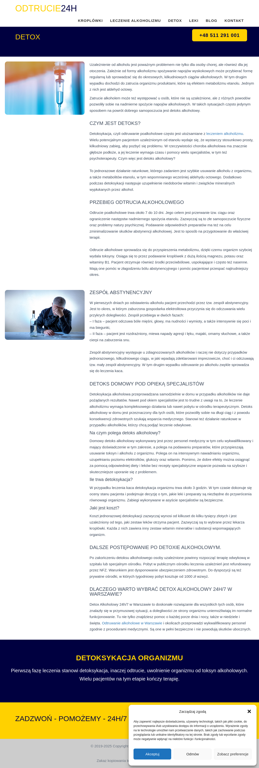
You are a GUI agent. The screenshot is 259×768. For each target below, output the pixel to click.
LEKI (193, 20)
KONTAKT (234, 20)
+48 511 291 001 (219, 35)
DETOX (175, 20)
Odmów (192, 754)
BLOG (211, 20)
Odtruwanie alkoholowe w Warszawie (132, 623)
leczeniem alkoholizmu (224, 133)
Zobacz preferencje (232, 754)
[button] (249, 711)
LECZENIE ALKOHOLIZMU (135, 20)
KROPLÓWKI (90, 20)
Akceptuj (152, 754)
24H (46, 8)
